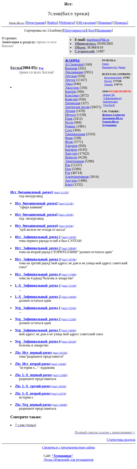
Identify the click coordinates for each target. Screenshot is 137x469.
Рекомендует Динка (113, 67)
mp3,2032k (68, 341)
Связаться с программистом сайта (68, 447)
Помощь (121, 23)
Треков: (108, 84)
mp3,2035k (66, 226)
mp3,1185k (69, 237)
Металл (70, 115)
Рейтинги (67, 23)
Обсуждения (86, 23)
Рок (67, 165)
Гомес (105, 63)
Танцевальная (75, 134)
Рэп (67, 173)
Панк (68, 118)
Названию (104, 30)
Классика (72, 95)
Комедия (71, 99)
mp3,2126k (68, 319)
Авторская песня (77, 107)
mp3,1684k (69, 296)
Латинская (72, 103)
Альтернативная (77, 176)
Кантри (70, 91)
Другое (70, 80)
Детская (71, 76)
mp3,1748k (69, 274)
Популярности (74, 30)
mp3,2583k (66, 214)
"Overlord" (109, 105)
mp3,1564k (58, 364)
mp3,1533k (68, 308)
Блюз (68, 184)
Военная (71, 68)
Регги (69, 122)
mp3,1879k (69, 259)
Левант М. (109, 94)
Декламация (74, 72)
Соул (68, 130)
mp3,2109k (60, 375)
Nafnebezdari (110, 101)
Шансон (71, 157)
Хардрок (71, 146)
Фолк (69, 142)
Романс (70, 126)
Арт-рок (71, 180)
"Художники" (62, 456)
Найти (52, 23)
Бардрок (71, 149)
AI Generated (74, 64)
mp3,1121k (61, 192)
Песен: (108, 81)
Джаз (68, 84)
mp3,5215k (66, 203)
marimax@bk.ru (98, 40)
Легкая (70, 111)
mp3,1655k (60, 352)
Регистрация (35, 23)
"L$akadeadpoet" (112, 98)
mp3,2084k (69, 248)
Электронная (74, 161)
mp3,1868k (59, 404)
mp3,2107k (58, 393)
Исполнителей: (113, 77)
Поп (68, 169)
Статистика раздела (121, 439)
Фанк (69, 138)
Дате (91, 30)
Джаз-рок (72, 87)
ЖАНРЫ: (72, 60)
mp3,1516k (69, 285)
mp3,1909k (68, 330)
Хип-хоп (71, 153)
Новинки (105, 23)
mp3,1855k (58, 386)
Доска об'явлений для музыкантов (69, 459)
